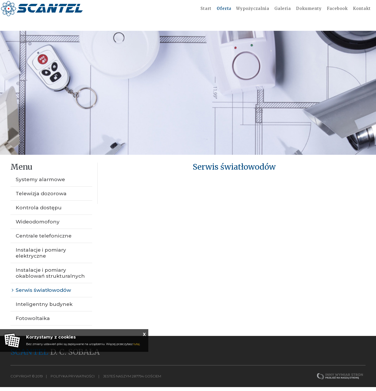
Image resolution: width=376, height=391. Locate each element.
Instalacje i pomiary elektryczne (41, 257)
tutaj (136, 344)
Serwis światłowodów (43, 294)
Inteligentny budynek (44, 308)
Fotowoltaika (33, 322)
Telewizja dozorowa (41, 197)
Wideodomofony (38, 226)
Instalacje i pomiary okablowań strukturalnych (50, 277)
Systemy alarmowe (40, 183)
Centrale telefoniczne (44, 240)
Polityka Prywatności (72, 380)
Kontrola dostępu (39, 212)
